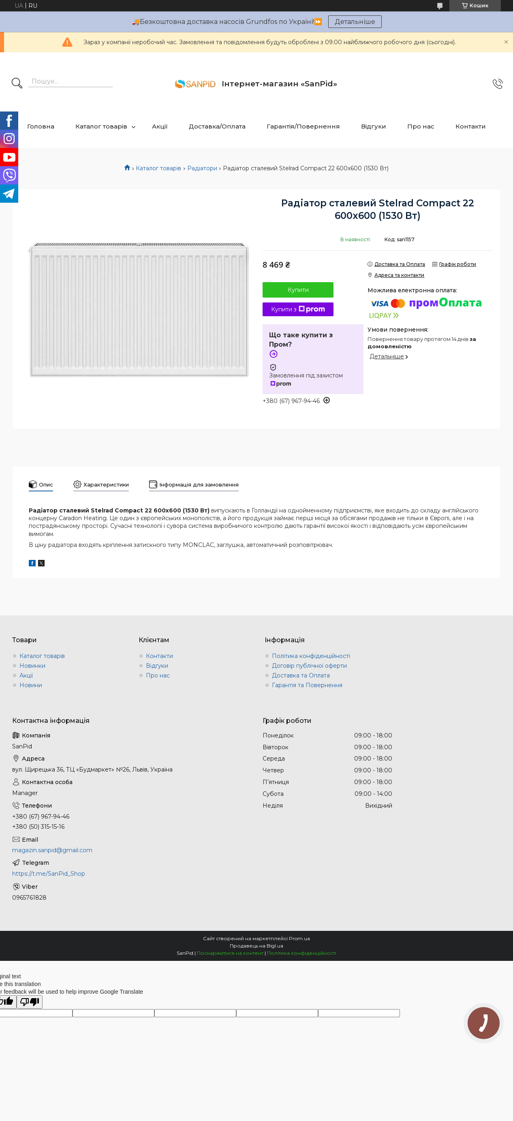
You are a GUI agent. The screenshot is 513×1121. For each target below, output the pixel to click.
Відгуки (373, 126)
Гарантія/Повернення (303, 126)
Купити (298, 290)
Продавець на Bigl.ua (256, 946)
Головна (40, 126)
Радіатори (202, 168)
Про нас (420, 126)
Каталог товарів (101, 126)
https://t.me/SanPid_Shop (48, 873)
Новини (30, 685)
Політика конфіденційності (311, 656)
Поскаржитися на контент (230, 953)
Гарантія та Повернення (307, 685)
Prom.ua (299, 938)
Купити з (298, 309)
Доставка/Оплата (217, 126)
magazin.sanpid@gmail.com (52, 850)
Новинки (32, 665)
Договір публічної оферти (309, 665)
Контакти (470, 126)
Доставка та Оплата (301, 675)
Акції (160, 126)
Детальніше (355, 22)
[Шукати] (17, 84)
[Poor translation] (30, 1002)
